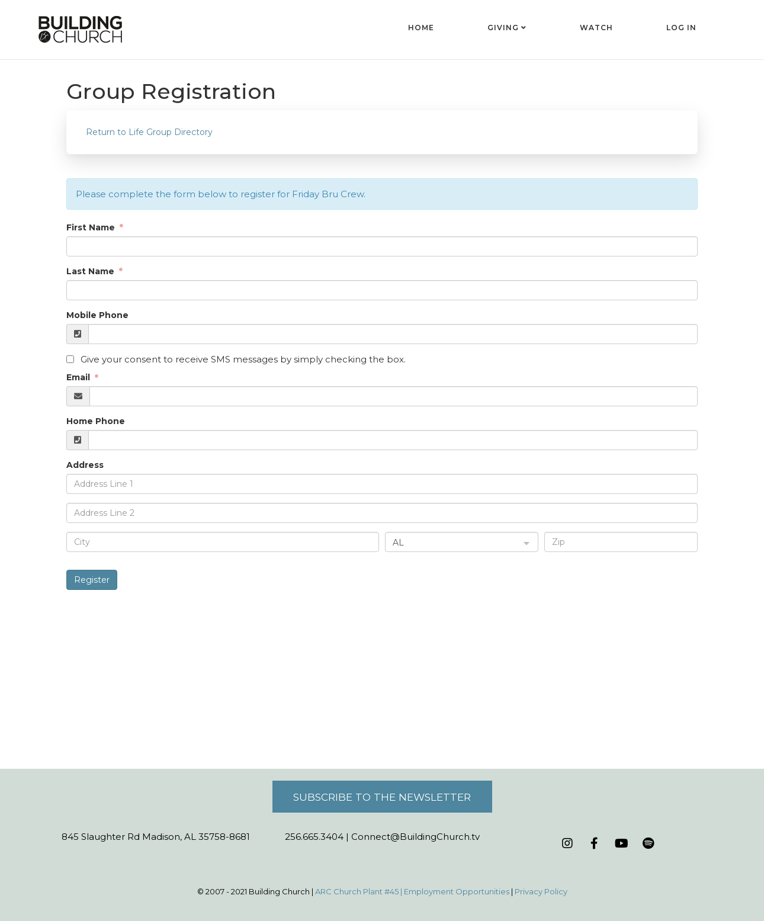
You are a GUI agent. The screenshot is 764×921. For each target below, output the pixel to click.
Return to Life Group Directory (149, 132)
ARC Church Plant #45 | (359, 891)
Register (92, 580)
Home (421, 27)
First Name (91, 227)
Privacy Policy (541, 891)
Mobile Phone (97, 315)
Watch (596, 27)
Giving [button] (507, 27)
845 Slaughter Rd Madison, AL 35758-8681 (156, 836)
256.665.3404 (314, 836)
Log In (681, 27)
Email (79, 377)
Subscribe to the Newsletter (382, 797)
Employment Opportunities (456, 891)
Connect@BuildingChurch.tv (415, 836)
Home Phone (95, 421)
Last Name (91, 271)
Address (85, 465)
